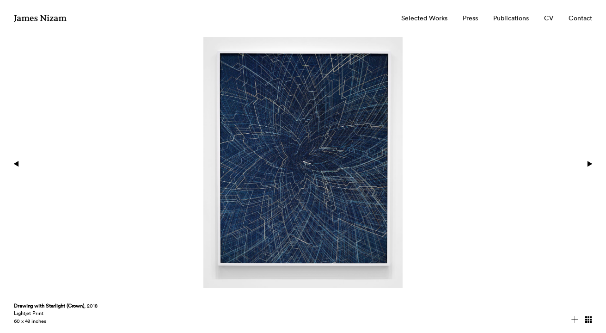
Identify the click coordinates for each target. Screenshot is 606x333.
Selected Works (424, 18)
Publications (511, 18)
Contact (580, 18)
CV (548, 18)
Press (470, 18)
